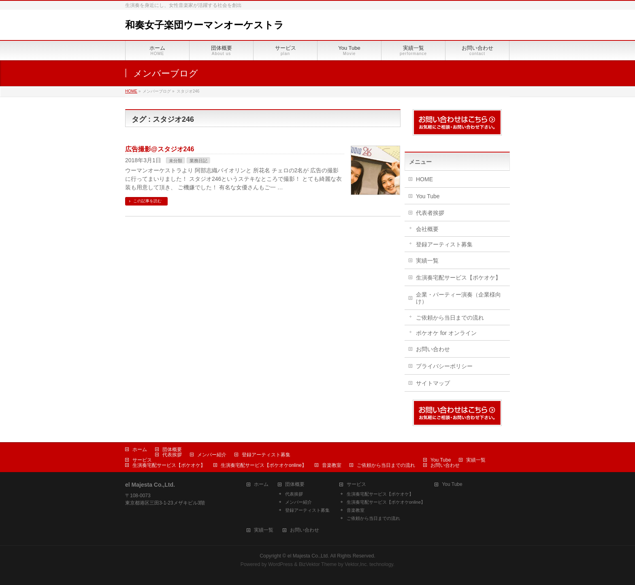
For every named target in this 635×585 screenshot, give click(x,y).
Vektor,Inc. (356, 564)
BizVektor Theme (318, 564)
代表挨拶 (172, 455)
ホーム (139, 449)
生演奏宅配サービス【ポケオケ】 (458, 277)
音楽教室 (331, 465)
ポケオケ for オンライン (446, 333)
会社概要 (427, 229)
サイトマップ (433, 383)
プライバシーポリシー (444, 366)
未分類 (175, 160)
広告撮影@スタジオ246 (159, 149)
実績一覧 (427, 260)
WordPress (280, 564)
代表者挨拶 (430, 213)
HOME (424, 179)
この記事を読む (147, 201)
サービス (142, 460)
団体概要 (172, 449)
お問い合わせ (433, 349)
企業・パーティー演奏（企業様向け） (458, 298)
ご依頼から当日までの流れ (450, 317)
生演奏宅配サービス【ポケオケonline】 (264, 465)
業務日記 (198, 160)
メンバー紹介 (211, 455)
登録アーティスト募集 (444, 244)
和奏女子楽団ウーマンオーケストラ (204, 24)
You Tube (428, 196)
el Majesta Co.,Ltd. (308, 556)
